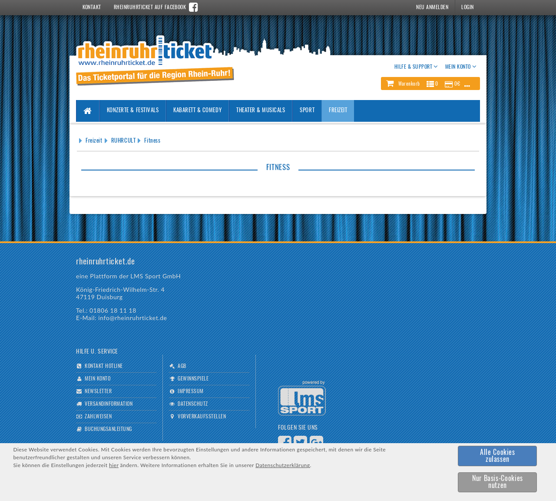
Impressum (190, 391)
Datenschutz (193, 404)
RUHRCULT (123, 141)
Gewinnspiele (193, 378)
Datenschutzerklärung (282, 465)
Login (467, 7)
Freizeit (338, 111)
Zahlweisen (98, 416)
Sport (307, 111)
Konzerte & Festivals (133, 111)
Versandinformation (108, 404)
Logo (302, 398)
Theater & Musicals (260, 111)
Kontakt (92, 7)
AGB (182, 366)
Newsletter (98, 391)
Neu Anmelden (432, 7)
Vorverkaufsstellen (202, 416)
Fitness (152, 141)
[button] (430, 83)
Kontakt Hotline (103, 366)
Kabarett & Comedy (197, 111)
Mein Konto (97, 378)
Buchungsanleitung (108, 429)
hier (114, 465)
